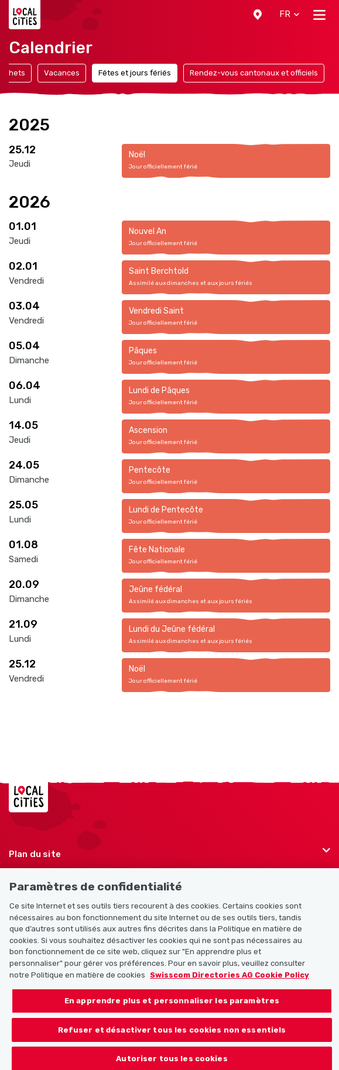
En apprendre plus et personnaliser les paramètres (171, 1006)
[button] (258, 14)
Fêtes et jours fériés (134, 72)
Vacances (62, 72)
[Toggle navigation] (319, 14)
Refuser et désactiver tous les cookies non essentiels (172, 1035)
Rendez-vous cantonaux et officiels (254, 72)
